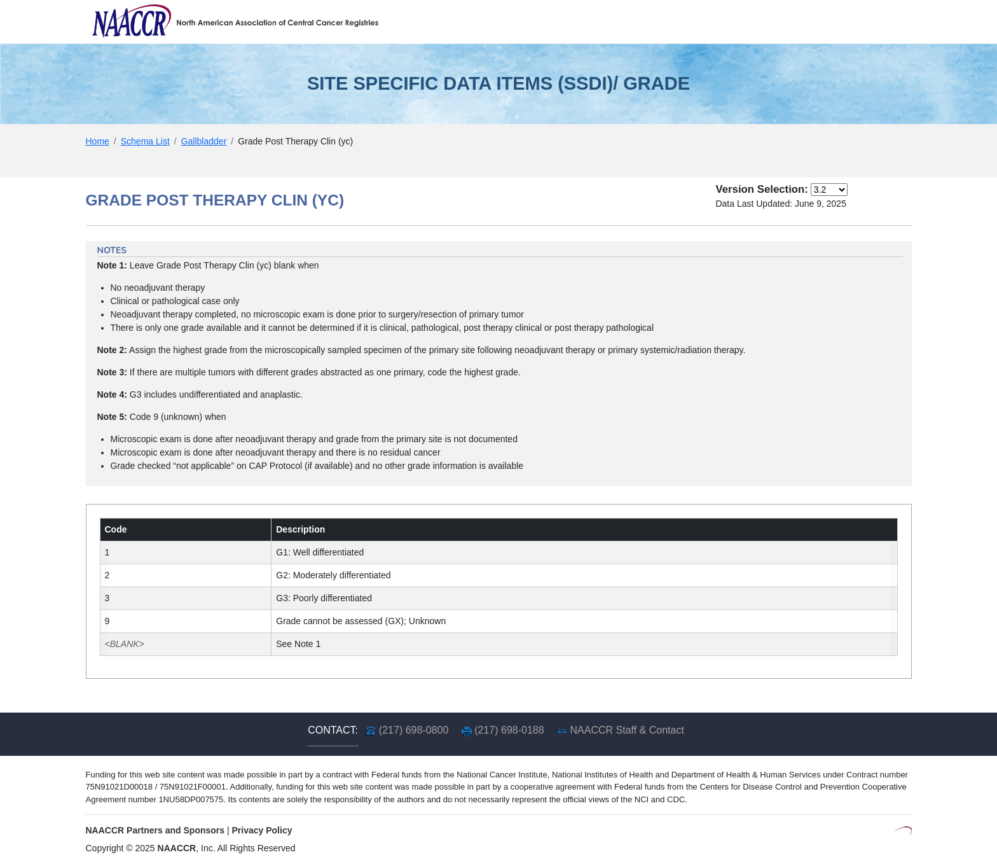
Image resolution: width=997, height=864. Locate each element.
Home (97, 141)
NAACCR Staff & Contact (627, 730)
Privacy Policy (262, 830)
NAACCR (177, 848)
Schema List (145, 141)
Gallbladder (204, 141)
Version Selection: (761, 189)
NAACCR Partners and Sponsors (155, 830)
